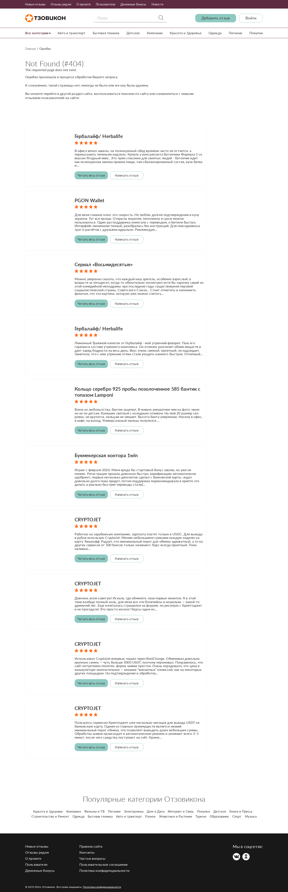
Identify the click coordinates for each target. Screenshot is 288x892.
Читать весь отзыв (91, 175)
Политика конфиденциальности (104, 867)
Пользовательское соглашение (103, 861)
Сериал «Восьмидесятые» (105, 263)
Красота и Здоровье (185, 33)
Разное (150, 812)
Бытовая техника (106, 33)
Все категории (36, 33)
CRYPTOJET (88, 517)
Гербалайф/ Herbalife (100, 136)
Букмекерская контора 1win (108, 453)
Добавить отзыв (216, 18)
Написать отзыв (126, 175)
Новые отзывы (35, 4)
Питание (235, 33)
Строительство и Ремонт (50, 812)
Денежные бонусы (133, 4)
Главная (30, 48)
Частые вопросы (92, 855)
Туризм (200, 812)
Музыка (251, 812)
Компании (155, 33)
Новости (157, 4)
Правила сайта (90, 842)
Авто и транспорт (71, 33)
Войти (250, 18)
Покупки (256, 33)
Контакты (87, 849)
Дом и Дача (155, 807)
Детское (133, 33)
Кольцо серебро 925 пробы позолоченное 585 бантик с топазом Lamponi (130, 390)
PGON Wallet (90, 200)
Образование (219, 812)
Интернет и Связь (181, 807)
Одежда (215, 33)
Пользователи (105, 4)
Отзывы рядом (61, 4)
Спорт (237, 812)
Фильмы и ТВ (94, 807)
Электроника (133, 807)
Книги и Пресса (240, 807)
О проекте (83, 4)
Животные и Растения (175, 812)
